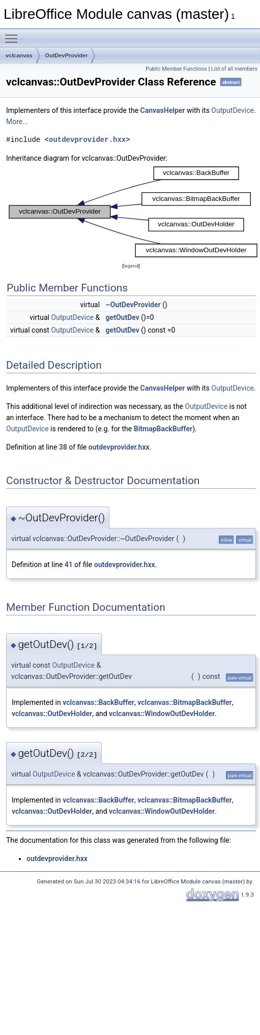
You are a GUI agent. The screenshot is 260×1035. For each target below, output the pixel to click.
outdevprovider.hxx (87, 139)
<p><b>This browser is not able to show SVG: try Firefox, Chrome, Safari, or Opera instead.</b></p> (133, 212)
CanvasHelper (162, 110)
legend (131, 266)
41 (69, 564)
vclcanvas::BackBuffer (98, 702)
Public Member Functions (176, 69)
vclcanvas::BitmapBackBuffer (184, 702)
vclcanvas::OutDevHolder (52, 713)
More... (17, 121)
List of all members (234, 69)
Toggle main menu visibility (13, 34)
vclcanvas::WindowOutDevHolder (162, 713)
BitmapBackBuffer (163, 429)
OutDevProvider (66, 55)
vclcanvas (19, 55)
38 (63, 447)
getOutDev (122, 317)
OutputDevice (232, 110)
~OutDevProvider (133, 305)
